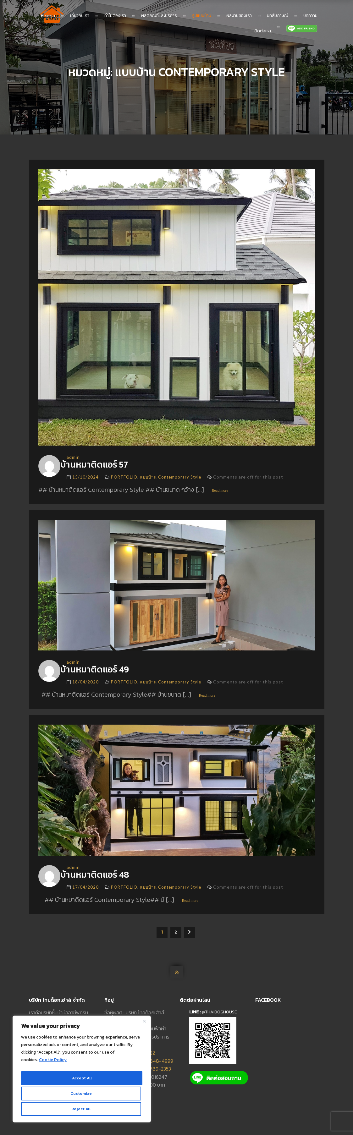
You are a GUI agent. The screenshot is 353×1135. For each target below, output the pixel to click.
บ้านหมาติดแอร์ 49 (105, 671)
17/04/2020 (85, 890)
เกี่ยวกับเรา (79, 15)
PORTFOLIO (124, 478)
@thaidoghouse (219, 1015)
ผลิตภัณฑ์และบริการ (159, 15)
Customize (80, 1081)
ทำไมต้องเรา (115, 15)
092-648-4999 (156, 1064)
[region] (82, 1071)
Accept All (81, 1108)
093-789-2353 (155, 1072)
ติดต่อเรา (262, 31)
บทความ (310, 15)
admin (73, 457)
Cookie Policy (53, 1065)
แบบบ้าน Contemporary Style (170, 478)
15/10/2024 (85, 478)
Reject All (80, 1095)
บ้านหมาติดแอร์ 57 (104, 465)
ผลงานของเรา (239, 15)
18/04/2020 (85, 684)
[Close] (144, 1026)
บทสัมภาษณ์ (277, 15)
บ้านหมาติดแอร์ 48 (105, 877)
